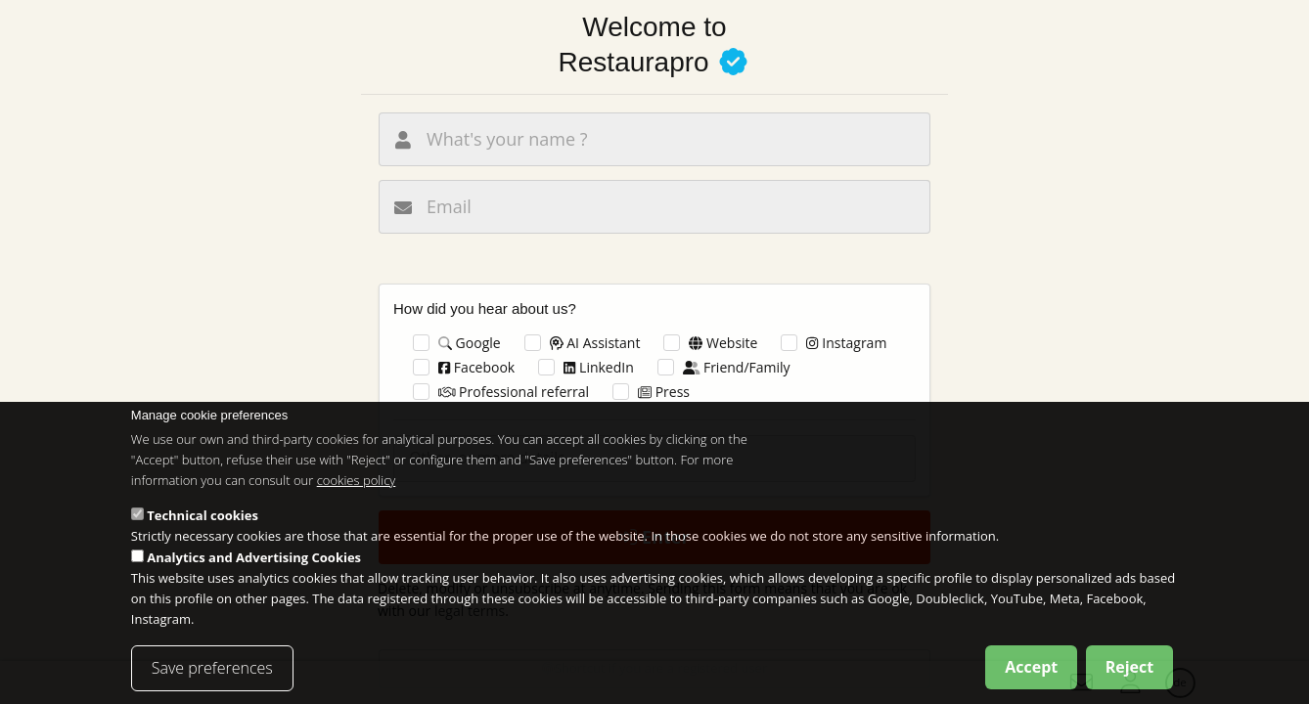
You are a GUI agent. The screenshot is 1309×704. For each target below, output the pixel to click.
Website (723, 342)
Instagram (846, 342)
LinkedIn (599, 367)
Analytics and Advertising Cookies (254, 564)
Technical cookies (202, 521)
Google (469, 342)
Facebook (476, 367)
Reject (1130, 672)
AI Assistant (595, 342)
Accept (1031, 672)
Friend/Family (736, 367)
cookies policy (356, 486)
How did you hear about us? (484, 308)
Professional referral (513, 391)
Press (664, 391)
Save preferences (212, 673)
